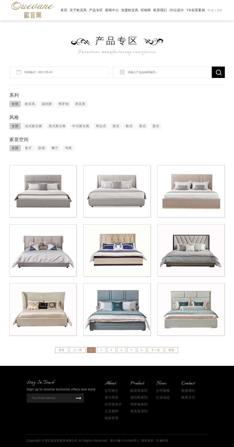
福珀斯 (47, 104)
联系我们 (160, 10)
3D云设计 (176, 10)
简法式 (101, 126)
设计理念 (111, 397)
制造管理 (111, 418)
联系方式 (188, 397)
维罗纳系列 (139, 404)
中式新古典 (80, 126)
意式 (155, 126)
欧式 (129, 126)
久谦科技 (162, 440)
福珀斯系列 (139, 397)
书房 (68, 148)
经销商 (146, 10)
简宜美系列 (139, 411)
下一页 (155, 350)
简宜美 (80, 104)
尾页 (171, 350)
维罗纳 (63, 104)
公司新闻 (163, 390)
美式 (142, 126)
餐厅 (55, 148)
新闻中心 (112, 10)
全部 (15, 104)
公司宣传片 (113, 404)
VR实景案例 (195, 10)
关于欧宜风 (78, 10)
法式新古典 (33, 126)
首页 (64, 10)
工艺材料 (111, 411)
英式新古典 (57, 126)
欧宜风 (30, 104)
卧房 (41, 148)
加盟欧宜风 (129, 10)
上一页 (77, 350)
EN (219, 10)
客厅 (28, 148)
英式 (116, 126)
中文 (210, 10)
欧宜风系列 (139, 390)
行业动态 (163, 397)
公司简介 (111, 390)
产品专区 (96, 10)
